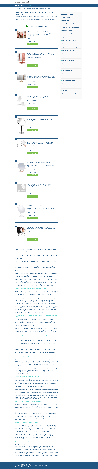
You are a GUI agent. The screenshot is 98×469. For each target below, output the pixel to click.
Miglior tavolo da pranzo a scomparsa (70, 27)
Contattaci (48, 466)
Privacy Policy (32, 466)
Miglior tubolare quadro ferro (69, 23)
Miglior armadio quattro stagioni (69, 80)
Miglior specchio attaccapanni (69, 63)
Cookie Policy (41, 466)
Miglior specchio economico (68, 60)
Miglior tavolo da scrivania (68, 33)
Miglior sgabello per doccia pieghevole (71, 47)
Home (16, 4)
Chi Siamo (17, 466)
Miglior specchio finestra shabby (69, 67)
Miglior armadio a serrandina (68, 73)
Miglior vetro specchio (67, 17)
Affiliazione (24, 466)
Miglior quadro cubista (67, 83)
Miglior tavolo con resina (67, 43)
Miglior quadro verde (67, 90)
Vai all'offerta (32, 44)
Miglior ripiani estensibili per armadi (70, 87)
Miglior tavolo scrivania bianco (69, 37)
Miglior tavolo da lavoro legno (69, 40)
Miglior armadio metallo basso (69, 77)
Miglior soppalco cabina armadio (69, 57)
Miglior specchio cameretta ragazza (70, 53)
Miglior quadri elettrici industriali (69, 93)
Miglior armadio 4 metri (67, 70)
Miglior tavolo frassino (67, 30)
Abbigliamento (23, 4)
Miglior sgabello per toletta (68, 50)
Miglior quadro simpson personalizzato (71, 96)
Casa (30, 4)
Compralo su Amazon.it (32, 41)
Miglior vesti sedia (66, 20)
